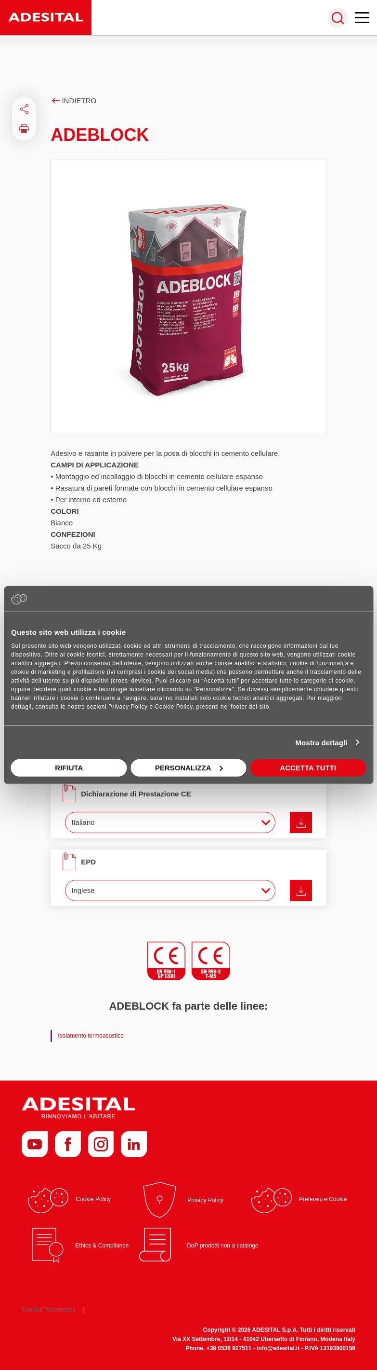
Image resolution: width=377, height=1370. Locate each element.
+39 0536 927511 (229, 1348)
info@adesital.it (278, 1348)
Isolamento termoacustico (91, 1035)
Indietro (73, 100)
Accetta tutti (308, 768)
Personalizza (189, 768)
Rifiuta (69, 768)
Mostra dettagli (321, 742)
